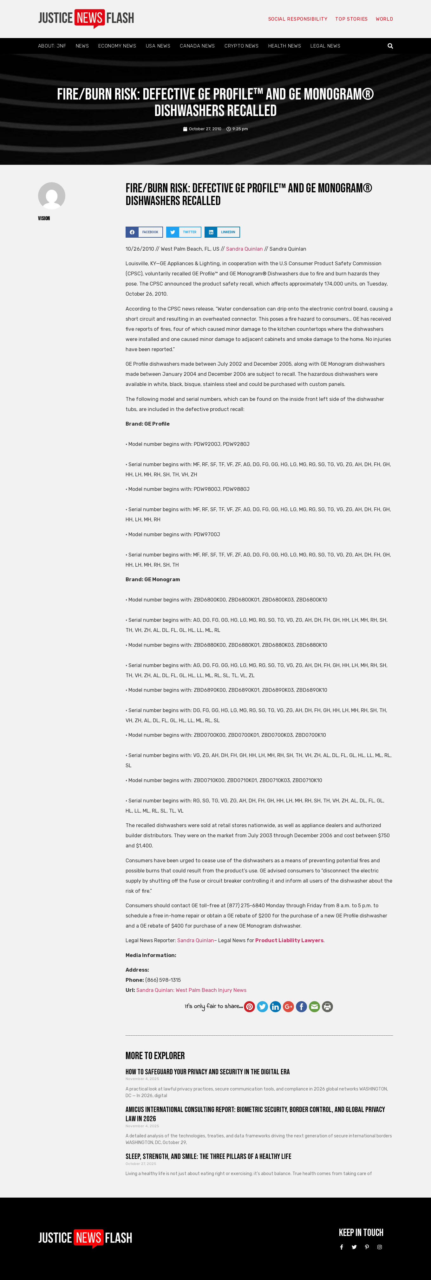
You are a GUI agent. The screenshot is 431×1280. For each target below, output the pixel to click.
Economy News (117, 46)
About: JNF (52, 46)
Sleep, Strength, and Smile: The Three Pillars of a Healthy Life (208, 1156)
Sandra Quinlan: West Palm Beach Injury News (191, 990)
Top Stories (351, 19)
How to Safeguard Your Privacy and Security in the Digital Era (208, 1072)
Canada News (197, 46)
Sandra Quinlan (244, 249)
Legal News (325, 46)
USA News (158, 46)
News (82, 46)
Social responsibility (297, 19)
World (384, 19)
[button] (390, 46)
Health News (284, 46)
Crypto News (242, 46)
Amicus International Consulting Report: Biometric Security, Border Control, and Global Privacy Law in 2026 (255, 1114)
